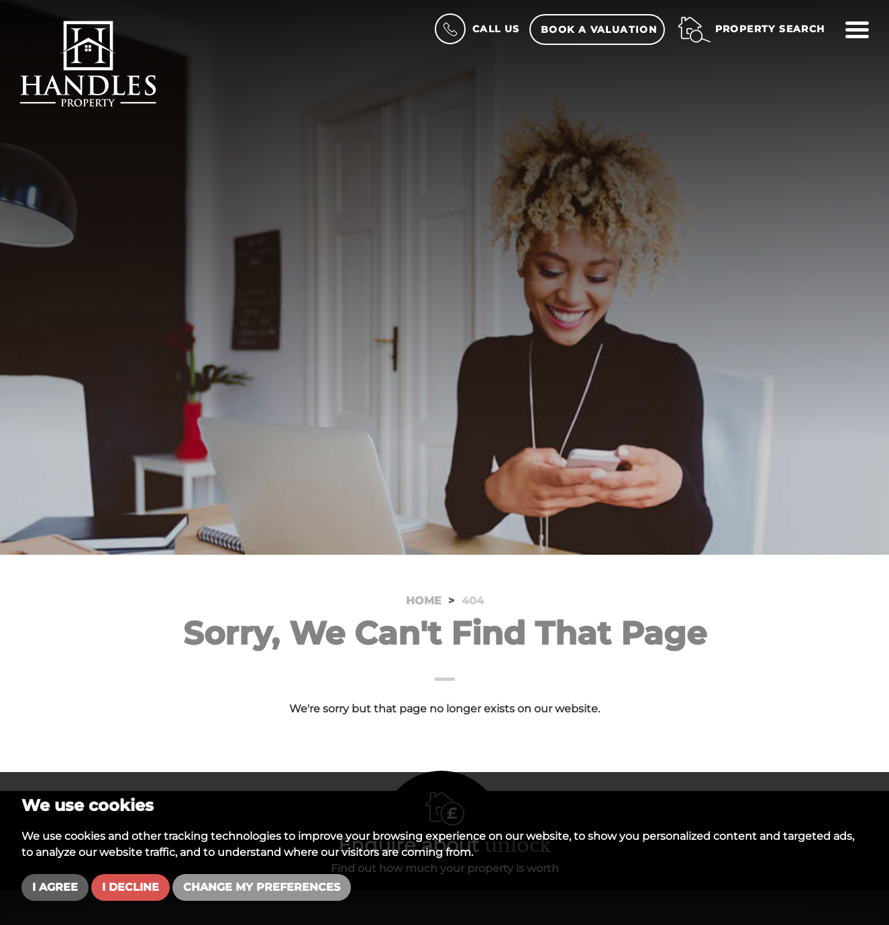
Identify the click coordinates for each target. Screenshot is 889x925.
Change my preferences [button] (261, 887)
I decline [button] (130, 887)
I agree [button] (55, 887)
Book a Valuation (599, 29)
